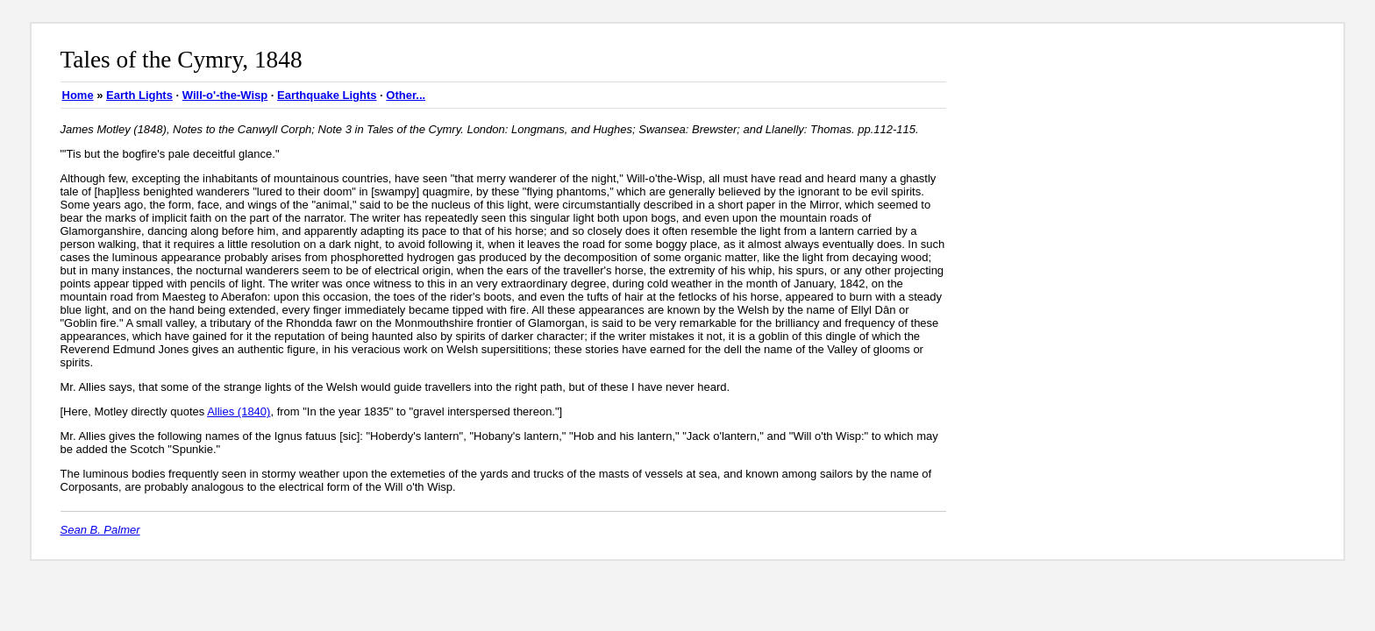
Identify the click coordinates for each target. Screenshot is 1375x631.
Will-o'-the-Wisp (224, 95)
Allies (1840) (238, 411)
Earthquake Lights (326, 95)
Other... (405, 95)
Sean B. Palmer (100, 529)
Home (78, 95)
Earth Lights (139, 95)
